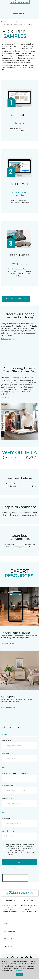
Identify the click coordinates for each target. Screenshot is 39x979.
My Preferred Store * (9, 831)
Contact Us (6, 398)
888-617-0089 (10, 909)
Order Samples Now (16, 299)
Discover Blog (8, 707)
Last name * (6, 753)
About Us (8, 947)
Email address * (7, 798)
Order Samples (7, 339)
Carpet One (5, 22)
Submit (19, 862)
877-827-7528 (29, 909)
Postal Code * (6, 818)
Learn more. (17, 971)
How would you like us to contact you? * (15, 773)
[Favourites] (34, 4)
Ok (19, 974)
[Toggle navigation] (3, 4)
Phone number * (8, 785)
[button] (31, 4)
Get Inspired (9, 931)
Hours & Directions (10, 911)
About (14, 22)
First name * (6, 740)
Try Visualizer (7, 643)
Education (8, 939)
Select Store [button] (18, 13)
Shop (6, 923)
